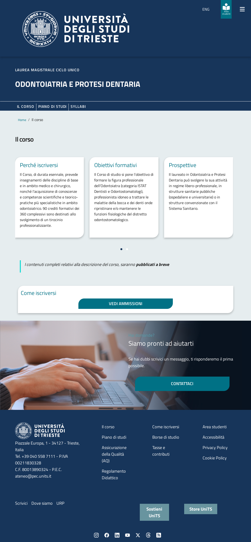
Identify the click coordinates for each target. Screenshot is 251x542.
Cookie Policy (215, 458)
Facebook (106, 535)
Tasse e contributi (161, 450)
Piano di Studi (52, 106)
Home (22, 119)
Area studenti (215, 427)
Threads (148, 535)
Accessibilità (213, 437)
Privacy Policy (215, 447)
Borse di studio (165, 437)
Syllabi (78, 106)
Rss (158, 535)
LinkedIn (117, 535)
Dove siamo (42, 503)
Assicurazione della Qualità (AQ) (114, 454)
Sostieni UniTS (154, 512)
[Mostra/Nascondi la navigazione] (242, 9)
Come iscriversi (165, 427)
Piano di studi (114, 437)
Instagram (96, 535)
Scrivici (21, 503)
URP (60, 503)
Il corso (25, 106)
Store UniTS (200, 508)
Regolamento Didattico (114, 474)
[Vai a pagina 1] (121, 249)
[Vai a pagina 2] (127, 249)
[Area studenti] (226, 9)
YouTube (127, 535)
